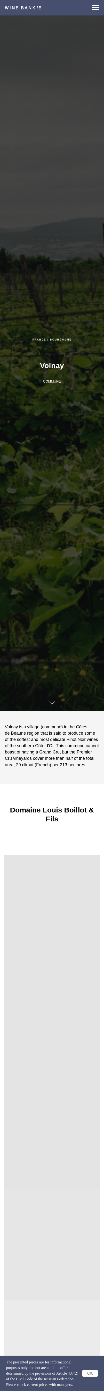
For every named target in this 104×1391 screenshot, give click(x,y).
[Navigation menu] (95, 7)
